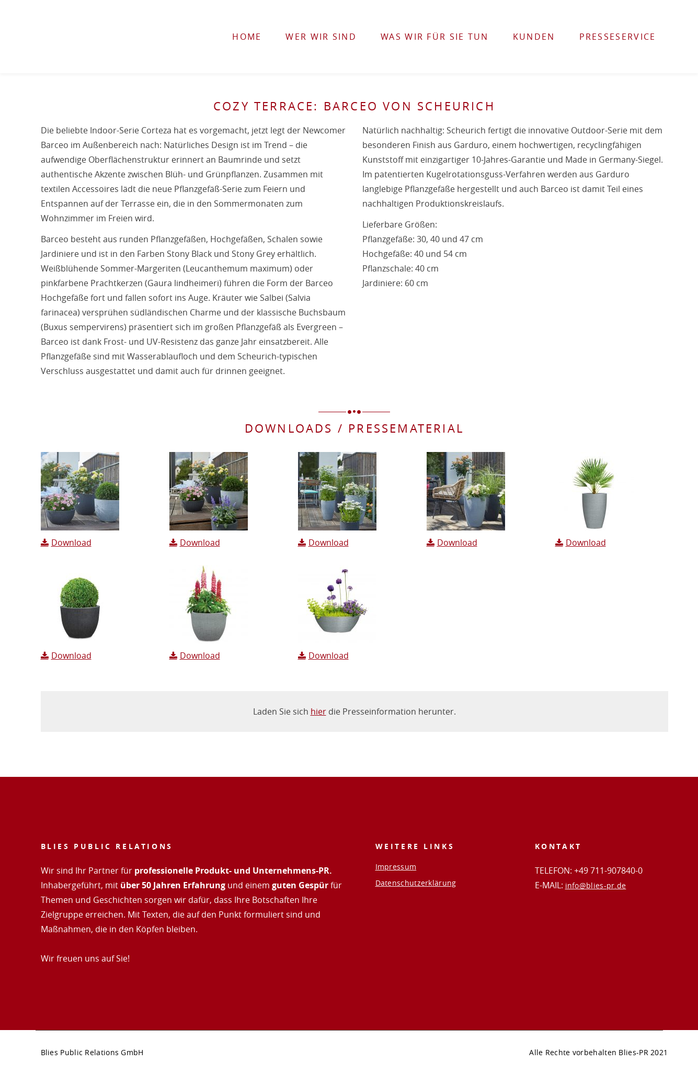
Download (71, 542)
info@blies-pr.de (595, 885)
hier (318, 711)
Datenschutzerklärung (415, 883)
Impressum (396, 866)
